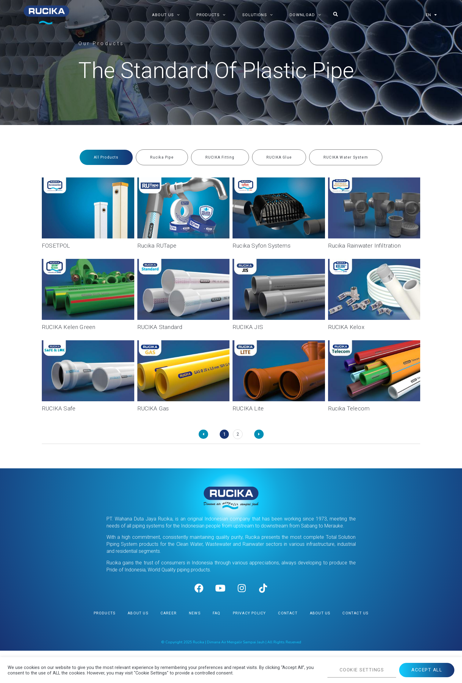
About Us (138, 645)
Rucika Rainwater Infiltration (364, 245)
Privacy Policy (249, 645)
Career (169, 645)
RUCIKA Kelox (346, 327)
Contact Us (355, 645)
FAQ (217, 645)
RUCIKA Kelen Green (68, 327)
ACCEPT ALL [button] (426, 670)
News (194, 645)
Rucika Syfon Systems (262, 245)
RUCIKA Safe (58, 408)
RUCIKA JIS (248, 327)
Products (105, 645)
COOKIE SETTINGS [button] (362, 670)
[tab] (106, 157)
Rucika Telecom (349, 408)
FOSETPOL (56, 245)
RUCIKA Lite (248, 408)
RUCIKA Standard (159, 327)
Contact (287, 645)
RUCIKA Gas (153, 408)
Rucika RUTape (156, 245)
